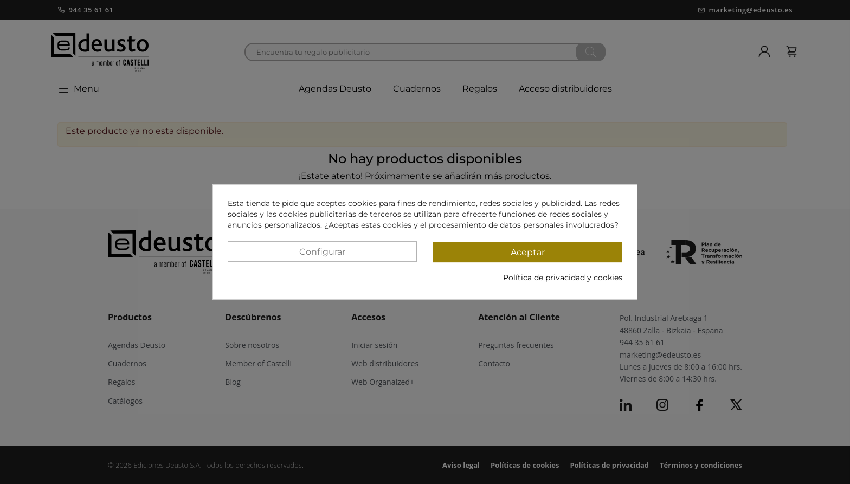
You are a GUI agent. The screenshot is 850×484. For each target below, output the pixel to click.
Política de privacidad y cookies (562, 277)
